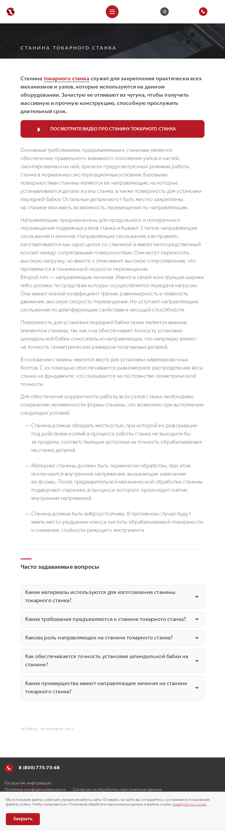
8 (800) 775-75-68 (32, 768)
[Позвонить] (9, 768)
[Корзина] (164, 11)
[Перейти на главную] (10, 11)
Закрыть (23, 819)
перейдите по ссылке (189, 804)
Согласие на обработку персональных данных (117, 790)
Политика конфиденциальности (35, 790)
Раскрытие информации (28, 783)
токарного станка (66, 79)
